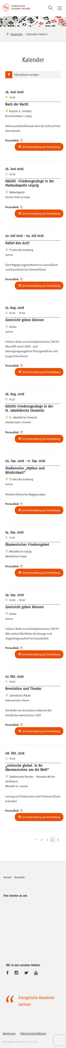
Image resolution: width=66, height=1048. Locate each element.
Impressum (9, 1034)
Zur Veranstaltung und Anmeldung (41, 147)
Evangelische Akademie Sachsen (36, 1001)
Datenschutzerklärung (33, 1034)
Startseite (17, 34)
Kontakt (7, 877)
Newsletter (19, 877)
